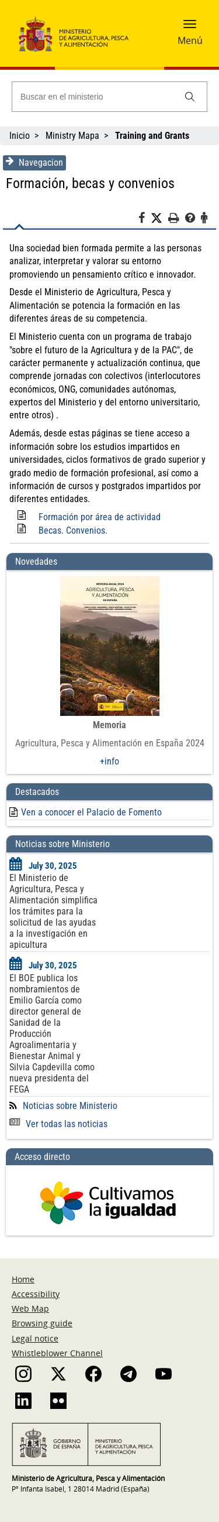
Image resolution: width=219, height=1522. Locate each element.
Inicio (19, 135)
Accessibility (36, 1293)
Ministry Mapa (72, 135)
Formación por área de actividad (100, 517)
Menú (190, 40)
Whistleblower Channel (57, 1353)
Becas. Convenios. (73, 530)
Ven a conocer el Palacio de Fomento (91, 812)
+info (109, 761)
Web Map (30, 1308)
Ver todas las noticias (58, 1123)
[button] (189, 28)
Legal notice (35, 1338)
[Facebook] (144, 220)
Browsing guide (42, 1323)
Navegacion (34, 162)
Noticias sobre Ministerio (70, 1105)
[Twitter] (159, 218)
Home (23, 1279)
